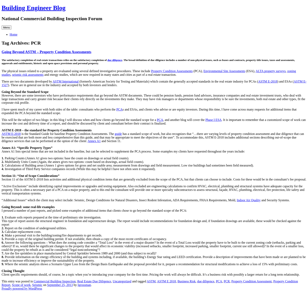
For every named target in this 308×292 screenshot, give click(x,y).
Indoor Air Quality (249, 200)
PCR (227, 281)
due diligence (114, 60)
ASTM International (66, 81)
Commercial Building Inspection (55, 281)
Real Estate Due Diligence (94, 281)
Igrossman (84, 285)
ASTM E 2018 (166, 281)
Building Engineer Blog (34, 7)
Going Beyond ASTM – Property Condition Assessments (46, 52)
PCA (119, 109)
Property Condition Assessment (251, 281)
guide (118, 134)
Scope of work (21, 285)
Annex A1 (94, 141)
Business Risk (186, 281)
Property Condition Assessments (172, 71)
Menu (6, 27)
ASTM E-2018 (267, 81)
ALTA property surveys (271, 71)
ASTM (151, 281)
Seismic (37, 285)
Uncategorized (122, 281)
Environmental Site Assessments (224, 71)
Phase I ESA (213, 120)
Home (13, 34)
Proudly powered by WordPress (22, 288)
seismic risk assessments (27, 74)
